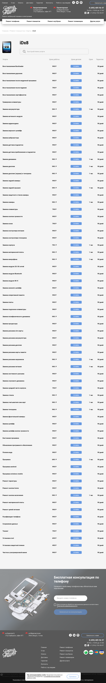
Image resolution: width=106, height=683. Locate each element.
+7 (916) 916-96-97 (97, 13)
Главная (5, 3)
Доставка (29, 3)
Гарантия (39, 3)
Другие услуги (65, 661)
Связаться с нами (92, 635)
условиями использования (52, 676)
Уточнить (76, 66)
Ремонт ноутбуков (66, 654)
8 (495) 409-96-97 (96, 8)
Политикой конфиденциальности (67, 606)
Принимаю (72, 676)
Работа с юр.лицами (63, 3)
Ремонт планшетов (17, 31)
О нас (13, 3)
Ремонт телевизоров (67, 657)
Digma (28, 31)
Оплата (20, 3)
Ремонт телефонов (66, 647)
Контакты (49, 3)
